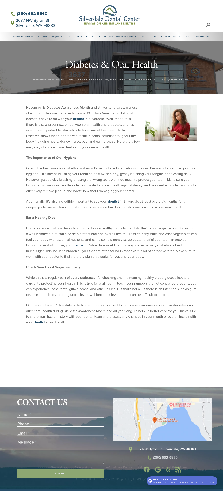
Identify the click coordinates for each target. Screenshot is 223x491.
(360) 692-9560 (29, 13)
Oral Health (120, 79)
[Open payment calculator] (182, 480)
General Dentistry (49, 79)
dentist (78, 119)
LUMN (140, 479)
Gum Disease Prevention (87, 79)
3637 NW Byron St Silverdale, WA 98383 (33, 23)
